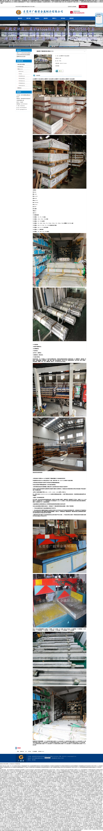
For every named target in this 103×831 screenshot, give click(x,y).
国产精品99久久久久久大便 (78, 814)
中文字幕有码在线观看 (61, 814)
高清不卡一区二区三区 (60, 818)
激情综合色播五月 (94, 781)
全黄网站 (59, 781)
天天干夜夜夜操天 (37, 777)
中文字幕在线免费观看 (94, 787)
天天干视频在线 (44, 773)
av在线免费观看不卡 (76, 781)
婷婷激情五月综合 (93, 809)
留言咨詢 (63, 18)
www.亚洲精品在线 (79, 802)
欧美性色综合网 (47, 812)
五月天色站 (54, 812)
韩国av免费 (38, 823)
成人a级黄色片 (53, 787)
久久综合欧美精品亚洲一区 (12, 782)
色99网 (61, 816)
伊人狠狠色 (69, 781)
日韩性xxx (53, 808)
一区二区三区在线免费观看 (54, 813)
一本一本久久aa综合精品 (93, 772)
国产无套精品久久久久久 (78, 800)
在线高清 (64, 805)
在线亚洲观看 (81, 817)
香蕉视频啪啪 (14, 825)
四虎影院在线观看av (98, 793)
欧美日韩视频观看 (24, 827)
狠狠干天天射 (25, 790)
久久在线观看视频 (98, 821)
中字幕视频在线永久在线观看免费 (76, 786)
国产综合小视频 (28, 786)
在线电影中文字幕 (75, 793)
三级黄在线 (53, 823)
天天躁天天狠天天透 (21, 825)
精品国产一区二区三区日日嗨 (79, 812)
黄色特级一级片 (30, 789)
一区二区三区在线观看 (96, 798)
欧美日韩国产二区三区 (40, 795)
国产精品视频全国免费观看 (11, 799)
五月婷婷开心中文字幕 (8, 822)
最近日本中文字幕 (5, 771)
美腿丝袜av (77, 799)
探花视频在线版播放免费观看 (93, 794)
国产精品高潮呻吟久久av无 (29, 796)
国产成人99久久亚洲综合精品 (40, 780)
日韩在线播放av (39, 803)
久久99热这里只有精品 (26, 787)
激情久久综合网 (42, 776)
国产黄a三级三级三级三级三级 (21, 830)
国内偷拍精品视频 (7, 785)
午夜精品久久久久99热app (58, 822)
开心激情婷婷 (67, 785)
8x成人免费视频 (41, 826)
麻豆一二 (80, 825)
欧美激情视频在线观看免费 (36, 818)
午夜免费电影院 (91, 775)
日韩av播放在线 (82, 771)
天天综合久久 (29, 825)
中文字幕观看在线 (27, 811)
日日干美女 (58, 829)
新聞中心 (54, 18)
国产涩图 (74, 795)
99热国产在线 (24, 816)
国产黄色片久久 (96, 784)
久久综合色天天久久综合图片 (27, 821)
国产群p (100, 823)
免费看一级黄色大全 (22, 802)
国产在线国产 (69, 814)
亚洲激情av (10, 796)
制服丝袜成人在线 (75, 820)
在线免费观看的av (36, 825)
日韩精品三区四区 (83, 826)
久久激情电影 (41, 830)
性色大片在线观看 (55, 816)
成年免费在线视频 (47, 816)
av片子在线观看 (90, 827)
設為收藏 (74, 6)
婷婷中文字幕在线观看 (53, 778)
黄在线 (76, 771)
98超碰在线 (56, 809)
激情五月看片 (98, 771)
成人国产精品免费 (18, 817)
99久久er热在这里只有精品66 (68, 794)
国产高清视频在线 (45, 800)
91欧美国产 (61, 784)
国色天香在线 (38, 769)
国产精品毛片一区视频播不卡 (35, 790)
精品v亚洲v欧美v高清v (71, 805)
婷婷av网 (58, 800)
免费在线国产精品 (99, 790)
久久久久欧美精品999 (59, 798)
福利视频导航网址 (80, 789)
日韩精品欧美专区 (45, 769)
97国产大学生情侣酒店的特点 (29, 800)
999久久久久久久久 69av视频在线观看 (64, 812)
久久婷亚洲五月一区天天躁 (62, 782)
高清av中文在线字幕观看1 (56, 827)
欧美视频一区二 (17, 816)
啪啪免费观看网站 (16, 814)
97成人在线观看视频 (48, 771)
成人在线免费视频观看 (38, 827)
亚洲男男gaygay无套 (44, 825)
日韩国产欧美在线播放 (18, 793)
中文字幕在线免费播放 (90, 790)
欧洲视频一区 (65, 811)
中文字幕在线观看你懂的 (12, 818)
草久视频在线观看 (60, 823)
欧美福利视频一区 (19, 771)
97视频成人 (34, 812)
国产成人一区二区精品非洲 (89, 822)
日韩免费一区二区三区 (46, 821)
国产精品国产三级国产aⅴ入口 (74, 769)
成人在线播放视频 (39, 796)
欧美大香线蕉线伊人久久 (35, 773)
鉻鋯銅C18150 (41, 751)
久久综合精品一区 (17, 776)
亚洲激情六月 (43, 782)
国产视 (47, 778)
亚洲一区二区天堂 (56, 771)
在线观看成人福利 (83, 791)
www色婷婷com (87, 818)
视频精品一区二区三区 (92, 799)
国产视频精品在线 (82, 803)
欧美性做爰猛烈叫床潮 (7, 773)
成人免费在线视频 (20, 812)
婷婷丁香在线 (7, 820)
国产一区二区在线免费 (46, 817)
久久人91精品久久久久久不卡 (42, 798)
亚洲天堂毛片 (66, 773)
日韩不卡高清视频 (49, 777)
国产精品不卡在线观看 (32, 816)
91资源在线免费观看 (27, 793)
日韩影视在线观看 (62, 789)
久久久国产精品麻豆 (68, 823)
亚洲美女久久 (60, 786)
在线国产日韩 (53, 829)
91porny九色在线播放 (90, 771)
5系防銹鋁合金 (22, 80)
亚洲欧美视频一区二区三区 (70, 807)
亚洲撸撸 (25, 799)
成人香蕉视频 (57, 803)
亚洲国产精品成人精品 (6, 781)
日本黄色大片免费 (46, 829)
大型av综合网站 (99, 811)
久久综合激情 (78, 776)
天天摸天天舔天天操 (93, 807)
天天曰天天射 (12, 771)
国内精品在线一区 (80, 804)
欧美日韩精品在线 (53, 825)
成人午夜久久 (11, 775)
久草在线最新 (59, 811)
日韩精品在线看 (99, 818)
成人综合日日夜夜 (21, 804)
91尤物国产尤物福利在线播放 (31, 804)
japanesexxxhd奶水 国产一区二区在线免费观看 (35, 778)
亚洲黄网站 (13, 805)
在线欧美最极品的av (67, 825)
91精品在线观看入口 (88, 784)
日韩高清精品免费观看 (9, 816)
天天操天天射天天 (59, 795)
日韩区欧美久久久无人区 (36, 829)
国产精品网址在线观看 (11, 778)
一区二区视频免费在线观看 (59, 776)
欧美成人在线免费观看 (71, 789)
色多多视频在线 (84, 769)
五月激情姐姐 (55, 817)
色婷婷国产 (60, 802)
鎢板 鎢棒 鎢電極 (21, 64)
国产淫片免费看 (13, 784)
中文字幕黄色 (75, 825)
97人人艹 (55, 782)
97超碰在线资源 (10, 817)
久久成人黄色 (71, 799)
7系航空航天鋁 (22, 85)
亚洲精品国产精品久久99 (32, 799)
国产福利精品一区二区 (66, 793)
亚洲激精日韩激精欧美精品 (68, 802)
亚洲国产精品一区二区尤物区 (82, 807)
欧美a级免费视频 (46, 796)
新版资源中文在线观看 (20, 769)
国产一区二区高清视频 (7, 814)
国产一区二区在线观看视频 (43, 793)
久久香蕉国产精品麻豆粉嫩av (42, 811)
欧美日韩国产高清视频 (30, 803)
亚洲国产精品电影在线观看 (29, 805)
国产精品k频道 (79, 795)
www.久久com (77, 808)
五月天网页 (97, 775)
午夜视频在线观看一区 (66, 829)
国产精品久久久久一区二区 (71, 817)
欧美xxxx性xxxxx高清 (22, 795)
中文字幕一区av (32, 820)
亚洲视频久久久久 (27, 829)
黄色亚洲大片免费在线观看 (27, 777)
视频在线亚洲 (88, 796)
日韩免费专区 (5, 796)
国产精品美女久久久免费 (48, 803)
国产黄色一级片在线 (81, 805)
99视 (99, 814)
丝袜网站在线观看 (49, 822)
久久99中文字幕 (73, 822)
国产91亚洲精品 (12, 791)
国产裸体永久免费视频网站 (91, 812)
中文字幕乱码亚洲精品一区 (47, 790)
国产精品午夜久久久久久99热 (50, 807)
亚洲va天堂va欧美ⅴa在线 (10, 787)
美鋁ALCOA (20, 69)
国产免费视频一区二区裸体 (36, 808)
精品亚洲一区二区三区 (42, 772)
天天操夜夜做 (64, 781)
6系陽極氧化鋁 (22, 83)
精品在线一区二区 (71, 796)
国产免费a (73, 776)
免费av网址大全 (7, 813)
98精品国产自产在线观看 (89, 789)
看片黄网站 (61, 821)
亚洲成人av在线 (72, 782)
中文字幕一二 (60, 785)
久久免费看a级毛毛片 (59, 826)
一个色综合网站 (45, 784)
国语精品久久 (7, 772)
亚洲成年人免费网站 (51, 772)
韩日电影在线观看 (4, 775)
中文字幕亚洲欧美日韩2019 (22, 826)
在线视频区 (43, 791)
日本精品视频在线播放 (69, 798)
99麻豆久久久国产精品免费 (51, 805)
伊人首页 (43, 777)
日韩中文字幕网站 (85, 809)
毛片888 (36, 826)
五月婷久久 (26, 820)
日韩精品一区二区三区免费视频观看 (7, 812)
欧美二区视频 (95, 804)
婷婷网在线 (51, 793)
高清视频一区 (42, 775)
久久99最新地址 (54, 796)
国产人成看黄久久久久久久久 (11, 811)
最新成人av (43, 789)
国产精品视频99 (87, 817)
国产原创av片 (42, 809)
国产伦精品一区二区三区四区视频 (27, 814)
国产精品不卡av (90, 793)
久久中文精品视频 (90, 803)
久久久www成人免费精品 (34, 794)
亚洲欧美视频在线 (9, 793)
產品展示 (46, 18)
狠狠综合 (36, 775)
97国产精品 (64, 827)
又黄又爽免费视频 (53, 802)
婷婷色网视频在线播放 (5, 802)
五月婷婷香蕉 (43, 786)
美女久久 (82, 820)
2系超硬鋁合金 (22, 76)
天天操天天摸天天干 (27, 823)
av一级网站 (69, 813)
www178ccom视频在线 (17, 773)
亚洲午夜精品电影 (76, 813)
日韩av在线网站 (3, 807)
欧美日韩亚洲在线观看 (50, 795)
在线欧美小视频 (97, 785)
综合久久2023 (40, 816)
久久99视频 (20, 811)
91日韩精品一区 (93, 808)
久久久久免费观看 (23, 789)
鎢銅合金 (22, 751)
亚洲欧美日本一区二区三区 (68, 775)
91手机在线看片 (54, 789)
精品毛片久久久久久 (95, 817)
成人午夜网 (73, 821)
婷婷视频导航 (76, 772)
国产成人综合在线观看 (38, 771)
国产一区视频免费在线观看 (17, 785)
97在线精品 (10, 800)
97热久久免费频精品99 (35, 782)
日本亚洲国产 (64, 777)
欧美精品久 (96, 820)
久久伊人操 (33, 807)
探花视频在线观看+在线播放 (53, 780)
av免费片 (2, 820)
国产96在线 (52, 826)
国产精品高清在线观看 (40, 805)
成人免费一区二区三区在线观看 (75, 811)
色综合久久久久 (64, 799)
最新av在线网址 (55, 821)
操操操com (79, 816)
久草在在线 (30, 776)
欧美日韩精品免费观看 (18, 800)
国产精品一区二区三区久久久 (44, 804)
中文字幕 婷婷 (17, 821)
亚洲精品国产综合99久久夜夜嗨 (60, 790)
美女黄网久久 (31, 791)
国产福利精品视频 (33, 785)
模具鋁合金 (21, 71)
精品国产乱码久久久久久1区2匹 (44, 785)
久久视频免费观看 (62, 817)
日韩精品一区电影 (88, 829)
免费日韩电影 (73, 804)
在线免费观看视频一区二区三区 (23, 784)
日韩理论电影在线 (92, 769)
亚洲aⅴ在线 (78, 782)
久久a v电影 (2, 823)
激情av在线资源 (90, 791)
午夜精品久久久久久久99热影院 (48, 818)
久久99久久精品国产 (86, 816)
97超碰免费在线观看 (42, 799)
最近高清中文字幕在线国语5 (76, 785)
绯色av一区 (33, 823)
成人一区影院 (77, 794)
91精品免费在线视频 (46, 823)
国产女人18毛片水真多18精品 (17, 813)
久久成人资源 (10, 826)
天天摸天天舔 (45, 813)
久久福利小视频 (30, 780)
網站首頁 (20, 18)
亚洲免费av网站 (3, 826)
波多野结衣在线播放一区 (32, 802)
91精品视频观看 (68, 791)
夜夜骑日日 (30, 827)
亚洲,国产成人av (49, 776)
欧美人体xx (67, 822)
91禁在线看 (77, 777)
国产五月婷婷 (45, 814)
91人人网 (6, 798)
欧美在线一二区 (75, 791)
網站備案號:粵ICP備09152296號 (58, 758)
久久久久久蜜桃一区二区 (5, 825)
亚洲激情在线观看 (14, 820)
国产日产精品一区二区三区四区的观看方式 (64, 808)
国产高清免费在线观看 (65, 830)
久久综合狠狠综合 (18, 823)
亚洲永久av (97, 789)
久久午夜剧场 (53, 800)
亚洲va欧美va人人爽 (98, 803)
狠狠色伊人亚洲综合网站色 (5, 794)
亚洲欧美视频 (60, 825)
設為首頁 (70, 6)
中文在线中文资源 (83, 793)
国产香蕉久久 (91, 776)
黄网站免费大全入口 (85, 781)
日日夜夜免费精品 (47, 808)
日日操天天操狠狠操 (13, 803)
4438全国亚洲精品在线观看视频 (69, 816)
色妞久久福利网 (84, 776)
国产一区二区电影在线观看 (17, 794)
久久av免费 (20, 782)
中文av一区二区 (57, 793)
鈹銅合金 (19, 87)
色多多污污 (81, 818)
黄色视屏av (82, 790)
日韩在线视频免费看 (15, 827)
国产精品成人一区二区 (36, 787)
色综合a (76, 818)
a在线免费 (73, 771)
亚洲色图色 (67, 776)
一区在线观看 (24, 776)
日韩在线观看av (20, 805)
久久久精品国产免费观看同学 (81, 775)
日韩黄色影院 (20, 799)
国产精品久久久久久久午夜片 (17, 829)
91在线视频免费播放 (60, 772)
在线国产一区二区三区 (33, 830)
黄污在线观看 (92, 780)
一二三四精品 (59, 787)
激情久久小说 (49, 782)
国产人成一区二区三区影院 (50, 794)
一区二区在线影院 (22, 803)
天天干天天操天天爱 (9, 823)
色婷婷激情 (34, 793)
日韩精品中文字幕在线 (90, 805)
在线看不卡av (14, 795)
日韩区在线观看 (50, 799)
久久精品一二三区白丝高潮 (96, 800)
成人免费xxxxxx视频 (71, 827)
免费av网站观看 (23, 781)
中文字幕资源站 (87, 800)
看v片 (58, 830)
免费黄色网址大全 (42, 781)
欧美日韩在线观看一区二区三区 (52, 791)
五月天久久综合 (98, 805)
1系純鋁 (20, 73)
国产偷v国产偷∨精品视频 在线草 (64, 820)
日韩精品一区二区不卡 (74, 773)
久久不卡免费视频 (52, 811)
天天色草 (74, 829)
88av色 (14, 826)
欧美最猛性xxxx (94, 796)
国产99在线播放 (3, 804)
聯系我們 (72, 18)
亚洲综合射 (78, 809)
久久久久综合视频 (59, 775)
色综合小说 (42, 794)
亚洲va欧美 (21, 820)
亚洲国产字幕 (31, 826)
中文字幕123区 (66, 787)
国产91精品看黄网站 (6, 829)
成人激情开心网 (94, 814)
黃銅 (18, 751)
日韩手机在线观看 (92, 811)
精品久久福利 (36, 809)
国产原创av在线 (33, 822)
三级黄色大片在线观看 (62, 796)
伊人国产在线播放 (83, 772)
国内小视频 (93, 818)
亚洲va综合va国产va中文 (8, 821)
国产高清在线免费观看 (74, 826)
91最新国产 (26, 794)
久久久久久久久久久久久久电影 (86, 777)
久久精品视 (48, 789)
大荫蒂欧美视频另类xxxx (78, 784)
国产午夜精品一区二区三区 (27, 817)
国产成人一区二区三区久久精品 (89, 802)
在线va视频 (67, 826)
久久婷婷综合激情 (28, 812)
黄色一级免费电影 (63, 780)
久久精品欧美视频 (11, 777)
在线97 (34, 821)
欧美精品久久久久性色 (8, 776)
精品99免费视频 (60, 807)
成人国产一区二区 (88, 804)
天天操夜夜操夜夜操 (26, 807)
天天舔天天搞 (27, 813)
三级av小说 (38, 821)
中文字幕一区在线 (32, 798)
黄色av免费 (8, 795)
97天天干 (19, 808)
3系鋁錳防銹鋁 (22, 78)
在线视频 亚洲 (37, 789)
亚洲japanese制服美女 (12, 808)
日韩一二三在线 (18, 807)
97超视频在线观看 (37, 817)
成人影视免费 (94, 782)
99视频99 (4, 778)
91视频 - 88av (38, 800)
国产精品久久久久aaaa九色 (75, 787)
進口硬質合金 (20, 66)
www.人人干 (77, 798)
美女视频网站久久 (7, 809)
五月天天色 (83, 827)
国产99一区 (91, 821)
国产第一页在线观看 (83, 823)
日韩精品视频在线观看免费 (73, 778)
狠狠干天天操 (21, 818)
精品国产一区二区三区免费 (22, 791)
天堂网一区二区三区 (4, 791)
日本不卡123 (85, 811)
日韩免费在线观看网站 (85, 782)
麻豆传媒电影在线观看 (97, 825)
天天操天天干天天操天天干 (36, 813)
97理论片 (90, 823)
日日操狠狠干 (18, 777)
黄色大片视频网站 (99, 822)
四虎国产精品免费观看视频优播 (8, 830)
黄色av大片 (47, 826)
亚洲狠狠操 (62, 791)
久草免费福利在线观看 (13, 798)
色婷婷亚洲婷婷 (47, 827)
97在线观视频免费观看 (18, 796)
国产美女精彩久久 (69, 772)
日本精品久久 (76, 823)
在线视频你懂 (95, 823)
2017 (26, 751)
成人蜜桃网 (94, 786)
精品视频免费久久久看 (22, 780)
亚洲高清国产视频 (35, 786)
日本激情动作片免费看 (28, 771)
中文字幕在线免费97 (33, 772)
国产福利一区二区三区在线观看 (94, 826)
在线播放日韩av (14, 809)
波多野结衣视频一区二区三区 (66, 800)
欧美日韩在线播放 (95, 795)
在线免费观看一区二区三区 (85, 778)
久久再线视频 (53, 781)
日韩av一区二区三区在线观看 (82, 821)
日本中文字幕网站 (87, 795)
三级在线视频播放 (52, 814)
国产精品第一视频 (17, 822)
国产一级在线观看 (26, 773)
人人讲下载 (69, 790)
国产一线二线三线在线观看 (32, 781)
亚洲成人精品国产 (80, 829)
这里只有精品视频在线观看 (88, 785)
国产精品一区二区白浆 (6, 805)
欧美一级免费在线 (15, 789)
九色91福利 (59, 805)
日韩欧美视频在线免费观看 (75, 830)
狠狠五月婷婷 (37, 791)
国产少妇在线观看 (31, 795)
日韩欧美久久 (93, 813)
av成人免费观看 (40, 812)
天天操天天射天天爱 (52, 773)
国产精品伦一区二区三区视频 (50, 830)
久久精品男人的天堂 (63, 769)
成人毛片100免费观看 (19, 786)
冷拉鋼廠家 (34, 751)
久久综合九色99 (26, 782)
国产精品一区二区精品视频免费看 (26, 809)
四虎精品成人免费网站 (52, 820)
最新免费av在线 (11, 786)
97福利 (81, 798)
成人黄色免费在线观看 (50, 775)
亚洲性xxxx (18, 787)
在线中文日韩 (81, 780)
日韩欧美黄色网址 (84, 799)
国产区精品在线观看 (70, 818)
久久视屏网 (58, 794)
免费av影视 (8, 827)
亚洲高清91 (86, 780)
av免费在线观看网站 (67, 795)
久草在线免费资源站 (25, 822)
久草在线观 (78, 827)
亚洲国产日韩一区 (14, 772)
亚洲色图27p (67, 804)
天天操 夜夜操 (26, 785)
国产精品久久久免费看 (97, 773)
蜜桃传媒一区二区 (41, 822)
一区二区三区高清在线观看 (43, 802)
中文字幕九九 (54, 785)
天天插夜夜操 (52, 798)
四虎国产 (55, 786)
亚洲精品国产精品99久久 (72, 780)
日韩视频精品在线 (64, 803)
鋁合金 (29, 751)
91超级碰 (94, 829)
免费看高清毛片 (71, 777)
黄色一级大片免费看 (87, 786)
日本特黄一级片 (63, 813)
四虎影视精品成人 (40, 807)
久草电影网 (16, 775)
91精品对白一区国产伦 (23, 798)
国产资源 (33, 811)
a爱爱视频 (19, 778)
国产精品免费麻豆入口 (85, 808)
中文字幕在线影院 (76, 790)
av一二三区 (23, 778)
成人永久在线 (36, 776)
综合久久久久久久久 (80, 796)
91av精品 (5, 808)
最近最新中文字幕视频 (85, 813)
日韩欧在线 (4, 817)
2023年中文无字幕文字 (30, 769)
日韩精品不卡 (80, 822)
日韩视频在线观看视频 (26, 808)
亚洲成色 (48, 781)
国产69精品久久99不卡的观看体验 (10, 780)
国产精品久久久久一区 (54, 784)
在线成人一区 (60, 773)
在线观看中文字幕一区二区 (16, 790)
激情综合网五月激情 (63, 778)
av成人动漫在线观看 (68, 784)
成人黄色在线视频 (15, 781)
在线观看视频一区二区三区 (41, 820)
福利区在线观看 (87, 814)
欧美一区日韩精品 (11, 807)
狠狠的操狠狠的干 (5, 784)
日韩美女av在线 (57, 799)
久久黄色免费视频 (49, 809)
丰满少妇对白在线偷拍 (12, 804)
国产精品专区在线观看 (89, 820)
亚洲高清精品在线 (57, 777)
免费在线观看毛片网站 (23, 772)
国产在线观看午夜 (11, 769)
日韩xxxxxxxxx (6, 803)
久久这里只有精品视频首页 (36, 784)
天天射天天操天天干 (45, 787)
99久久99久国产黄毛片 (73, 803)
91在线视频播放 (49, 786)
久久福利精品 (83, 794)
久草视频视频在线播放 (65, 771)
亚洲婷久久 (66, 786)
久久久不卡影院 (71, 809)
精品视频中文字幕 (14, 802)
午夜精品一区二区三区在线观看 (85, 773)
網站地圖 (33, 759)
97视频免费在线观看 (85, 787)
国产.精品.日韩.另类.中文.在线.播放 (27, 775)
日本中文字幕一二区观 (54, 769)
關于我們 (29, 18)
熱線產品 (37, 18)
